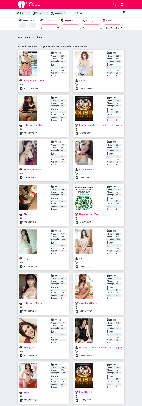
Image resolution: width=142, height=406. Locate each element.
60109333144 (85, 88)
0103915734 (30, 222)
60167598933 (85, 177)
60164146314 (85, 355)
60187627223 (85, 311)
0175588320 (85, 133)
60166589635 (30, 355)
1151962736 (85, 400)
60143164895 (30, 311)
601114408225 (31, 88)
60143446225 (30, 266)
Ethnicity (56, 13)
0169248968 (30, 177)
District (21, 13)
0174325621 (85, 222)
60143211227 (85, 266)
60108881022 (30, 133)
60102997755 (30, 400)
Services (38, 13)
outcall (80, 13)
